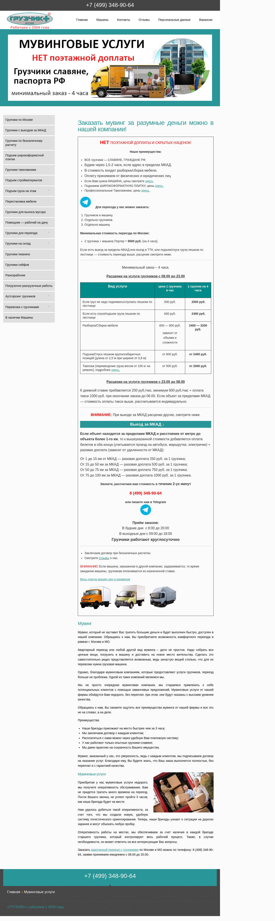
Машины (102, 19)
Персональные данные (174, 19)
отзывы (104, 558)
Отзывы (144, 19)
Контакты (123, 19)
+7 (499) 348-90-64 (110, 5)
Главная (82, 19)
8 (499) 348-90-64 (146, 493)
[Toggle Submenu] (49, 191)
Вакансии (205, 19)
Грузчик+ (9, 28)
